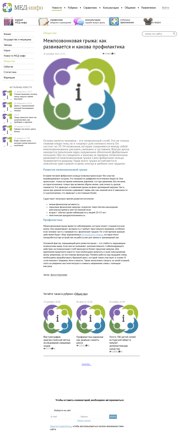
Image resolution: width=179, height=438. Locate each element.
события (8, 66)
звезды (8, 45)
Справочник (90, 7)
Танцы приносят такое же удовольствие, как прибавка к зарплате (25, 118)
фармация (9, 77)
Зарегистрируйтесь (61, 426)
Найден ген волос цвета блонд (25, 129)
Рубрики (73, 7)
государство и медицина (17, 39)
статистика (10, 72)
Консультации (111, 7)
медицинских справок (92, 234)
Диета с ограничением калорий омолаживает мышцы (24, 107)
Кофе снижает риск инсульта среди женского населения (25, 142)
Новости (57, 7)
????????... (86, 364)
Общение (130, 7)
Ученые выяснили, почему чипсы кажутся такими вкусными (25, 95)
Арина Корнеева (58, 274)
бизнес (7, 34)
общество (9, 61)
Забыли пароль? (84, 420)
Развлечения (148, 7)
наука (7, 50)
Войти (165, 7)
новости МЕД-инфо (14, 55)
